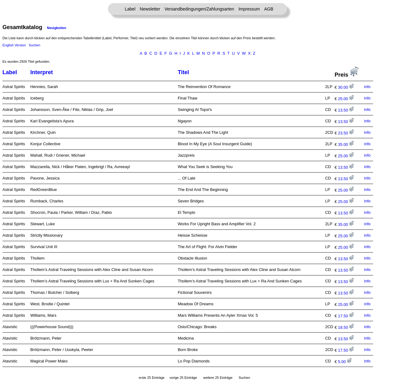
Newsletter (150, 8)
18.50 (346, 327)
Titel (183, 72)
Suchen (34, 45)
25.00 (346, 98)
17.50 (346, 316)
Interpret (41, 72)
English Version (14, 45)
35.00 (346, 144)
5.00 (345, 361)
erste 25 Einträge (151, 377)
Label (130, 8)
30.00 (346, 87)
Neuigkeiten (56, 28)
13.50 (346, 110)
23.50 (346, 133)
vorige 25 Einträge (183, 377)
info (367, 86)
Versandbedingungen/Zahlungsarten (199, 8)
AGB (268, 8)
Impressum (249, 8)
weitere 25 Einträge (217, 377)
